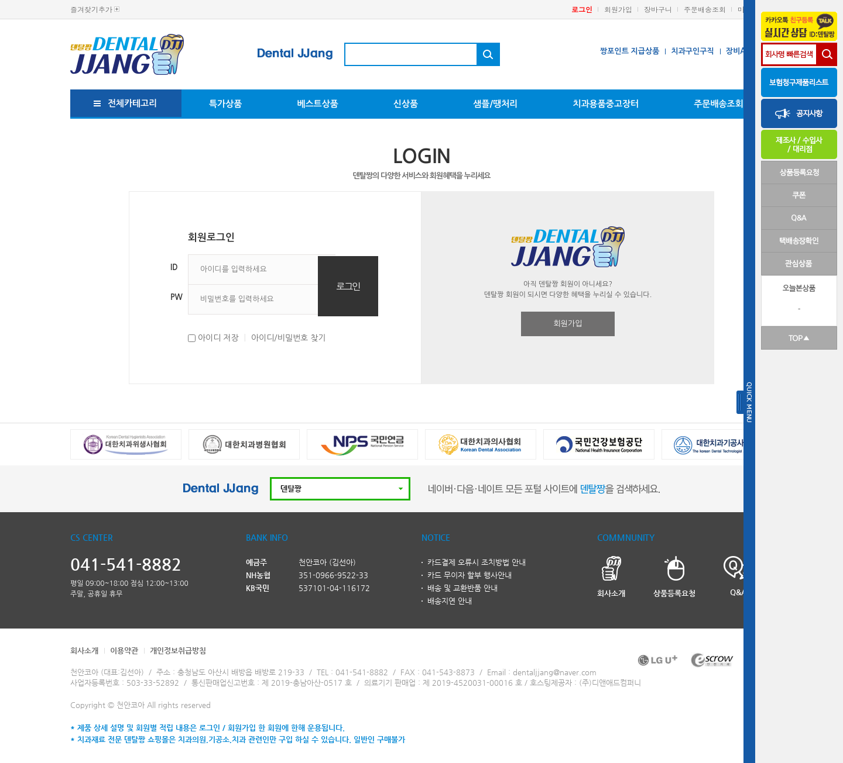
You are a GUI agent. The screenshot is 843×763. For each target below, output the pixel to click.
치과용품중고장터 (606, 103)
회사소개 (84, 650)
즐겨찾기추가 (91, 9)
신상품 (405, 103)
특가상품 (225, 103)
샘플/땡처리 (495, 103)
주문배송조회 (705, 9)
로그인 (581, 9)
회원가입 (618, 9)
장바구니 (658, 9)
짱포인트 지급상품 (629, 51)
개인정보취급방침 (178, 650)
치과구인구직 (692, 51)
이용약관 (124, 650)
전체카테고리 (132, 103)
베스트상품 (317, 103)
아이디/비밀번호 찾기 (288, 338)
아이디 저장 (218, 338)
